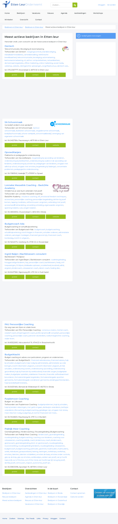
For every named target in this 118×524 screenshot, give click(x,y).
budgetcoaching (53, 229)
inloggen (101, 5)
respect (29, 463)
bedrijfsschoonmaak (13, 134)
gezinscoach (10, 443)
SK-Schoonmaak (13, 122)
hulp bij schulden (60, 404)
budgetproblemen (45, 404)
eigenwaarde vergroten (53, 205)
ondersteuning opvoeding (41, 369)
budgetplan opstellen (19, 374)
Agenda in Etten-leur (33, 497)
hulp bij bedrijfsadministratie (16, 383)
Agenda (64, 13)
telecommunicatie (24, 57)
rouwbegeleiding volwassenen (52, 446)
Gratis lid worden (77, 497)
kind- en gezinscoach (39, 443)
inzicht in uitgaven (21, 238)
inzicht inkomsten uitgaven (23, 366)
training (35, 451)
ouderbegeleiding (58, 260)
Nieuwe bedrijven (9, 497)
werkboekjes (36, 457)
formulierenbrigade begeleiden (27, 377)
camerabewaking (31, 55)
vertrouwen (20, 463)
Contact (38, 20)
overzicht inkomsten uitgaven (47, 366)
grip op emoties (23, 457)
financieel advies (57, 360)
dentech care (62, 66)
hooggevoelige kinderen (14, 262)
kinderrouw (40, 440)
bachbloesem (50, 262)
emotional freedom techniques (53, 197)
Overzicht (24, 20)
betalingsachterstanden (59, 380)
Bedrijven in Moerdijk (56, 504)
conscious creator (49, 330)
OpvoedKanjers (13, 152)
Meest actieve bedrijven (12, 500)
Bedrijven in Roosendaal (57, 497)
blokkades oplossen (32, 265)
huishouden (52, 449)
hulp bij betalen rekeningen (16, 407)
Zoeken (12, 518)
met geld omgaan (34, 407)
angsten (8, 268)
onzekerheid (46, 265)
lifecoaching (19, 410)
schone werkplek (28, 134)
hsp (26, 262)
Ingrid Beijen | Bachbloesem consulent (25, 254)
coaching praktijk (22, 440)
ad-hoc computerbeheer (36, 60)
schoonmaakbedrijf (43, 134)
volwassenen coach (30, 268)
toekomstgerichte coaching (57, 336)
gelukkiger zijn (45, 410)
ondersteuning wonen (22, 369)
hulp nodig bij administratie (37, 363)
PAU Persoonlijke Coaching (19, 324)
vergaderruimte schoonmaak (47, 131)
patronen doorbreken (37, 336)
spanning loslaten (12, 208)
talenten (15, 454)
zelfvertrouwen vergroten (37, 202)
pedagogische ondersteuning (26, 169)
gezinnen (43, 449)
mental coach (62, 330)
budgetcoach (40, 229)
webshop (8, 66)
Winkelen (9, 20)
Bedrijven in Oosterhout (57, 500)
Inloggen (53, 518)
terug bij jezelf (59, 460)
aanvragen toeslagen (20, 235)
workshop (61, 451)
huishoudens (63, 449)
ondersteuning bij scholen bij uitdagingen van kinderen (34, 164)
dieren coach (44, 268)
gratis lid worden (105, 493)
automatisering (49, 57)
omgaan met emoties (26, 166)
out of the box (18, 460)
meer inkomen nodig (13, 413)
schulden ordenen (50, 232)
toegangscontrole (34, 52)
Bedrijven (21, 13)
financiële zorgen (50, 372)
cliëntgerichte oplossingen (30, 66)
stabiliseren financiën (37, 374)
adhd (62, 265)
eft (39, 197)
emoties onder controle (60, 454)
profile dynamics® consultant (47, 333)
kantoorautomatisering (14, 60)
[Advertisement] (37, 99)
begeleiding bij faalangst (46, 166)
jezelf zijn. (46, 463)
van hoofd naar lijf (45, 460)
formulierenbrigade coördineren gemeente (31, 380)
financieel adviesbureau (40, 360)
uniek (7, 451)
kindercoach (17, 268)
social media (58, 63)
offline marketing (31, 63)
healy (58, 262)
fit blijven (20, 265)
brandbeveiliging (49, 52)
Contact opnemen (77, 493)
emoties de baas (43, 454)
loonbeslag (9, 238)
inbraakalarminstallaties (14, 55)
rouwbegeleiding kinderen (29, 446)
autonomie (37, 463)
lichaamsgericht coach (26, 333)
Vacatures (36, 13)
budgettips (26, 413)
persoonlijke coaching (23, 199)
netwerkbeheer (53, 60)
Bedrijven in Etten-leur (31, 5)
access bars (9, 199)
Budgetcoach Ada (14, 224)
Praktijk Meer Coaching (17, 429)
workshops (52, 451)
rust (21, 208)
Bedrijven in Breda (55, 493)
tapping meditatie (18, 202)
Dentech (9, 46)
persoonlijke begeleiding (42, 199)
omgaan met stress (60, 410)
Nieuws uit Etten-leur (33, 500)
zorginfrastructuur (49, 66)
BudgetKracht (12, 354)
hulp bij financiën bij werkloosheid (28, 372)
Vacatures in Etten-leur (34, 504)
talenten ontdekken (28, 454)
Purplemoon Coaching (17, 399)
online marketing (46, 63)
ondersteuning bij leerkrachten (17, 161)
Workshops (98, 13)
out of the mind (31, 460)
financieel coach (54, 235)
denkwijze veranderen (51, 407)
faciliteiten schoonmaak (25, 131)
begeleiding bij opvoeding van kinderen (48, 158)
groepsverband (25, 451)
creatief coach (10, 333)
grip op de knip (11, 457)
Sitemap (21, 518)
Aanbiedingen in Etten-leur (36, 493)
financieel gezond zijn (38, 235)
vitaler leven (9, 339)
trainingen (43, 451)
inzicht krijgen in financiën (32, 232)
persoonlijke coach (36, 262)
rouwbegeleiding (11, 437)
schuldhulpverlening (13, 232)
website (16, 66)
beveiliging (37, 57)
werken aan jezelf (49, 457)
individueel (14, 451)
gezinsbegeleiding (56, 435)
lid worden (111, 5)
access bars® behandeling (15, 205)
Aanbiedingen (80, 13)
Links (39, 518)
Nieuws (50, 13)
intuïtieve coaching (29, 197)
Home (7, 13)
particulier (34, 449)
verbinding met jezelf (56, 202)
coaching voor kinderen (42, 437)
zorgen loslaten (29, 208)
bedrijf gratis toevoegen (91, 36)
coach (32, 440)
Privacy (45, 518)
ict (25, 60)
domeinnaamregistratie (14, 63)
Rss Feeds (30, 518)
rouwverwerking (11, 446)
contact (35, 75)
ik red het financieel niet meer (44, 413)
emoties (8, 454)
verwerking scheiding (35, 205)
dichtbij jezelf (10, 463)
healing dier (55, 268)
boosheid (55, 265)
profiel (14, 75)
